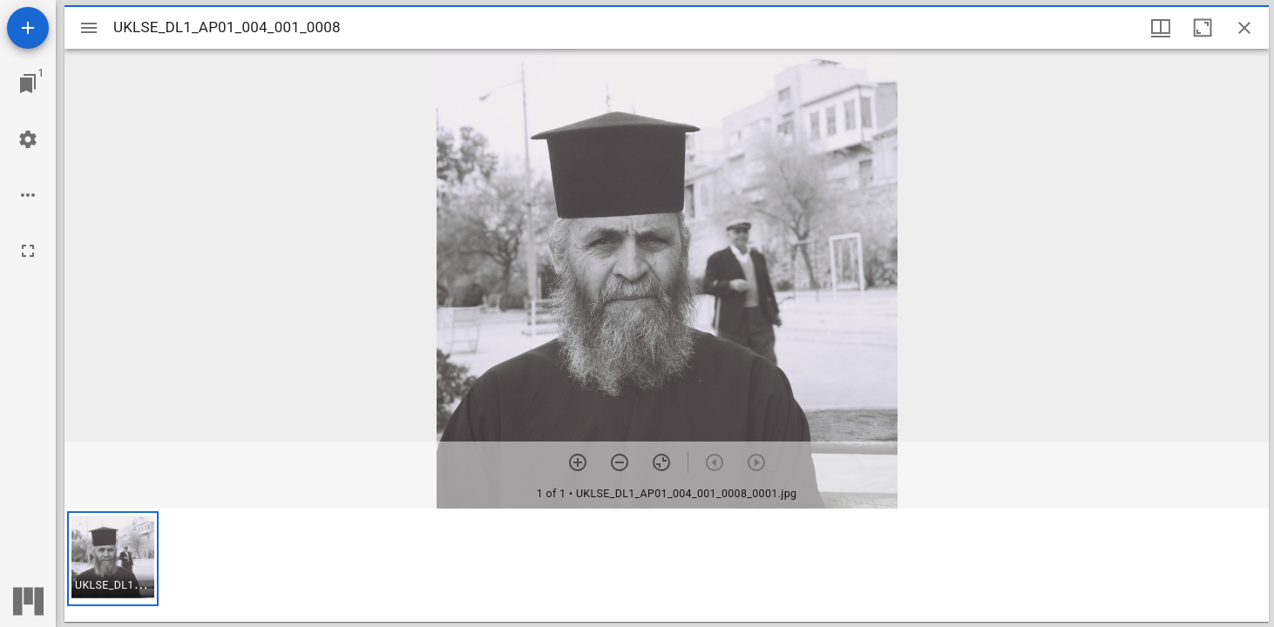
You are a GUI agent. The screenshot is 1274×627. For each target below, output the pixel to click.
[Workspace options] (28, 195)
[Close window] (1244, 28)
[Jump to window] (28, 83)
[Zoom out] (619, 462)
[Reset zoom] (661, 462)
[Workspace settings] (28, 139)
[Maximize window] (1202, 28)
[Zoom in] (578, 462)
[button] (112, 559)
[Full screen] (28, 251)
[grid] (666, 565)
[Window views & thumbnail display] (1161, 28)
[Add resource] (28, 28)
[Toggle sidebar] (89, 28)
